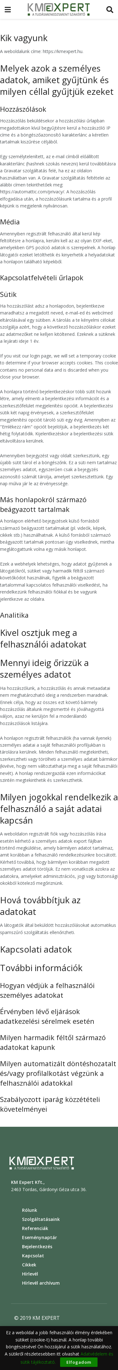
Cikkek (29, 1265)
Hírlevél (30, 1274)
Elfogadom (78, 1362)
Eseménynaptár (39, 1237)
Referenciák (35, 1228)
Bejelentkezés (37, 1246)
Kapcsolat (33, 1256)
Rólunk (29, 1210)
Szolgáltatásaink (41, 1219)
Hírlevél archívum (41, 1283)
